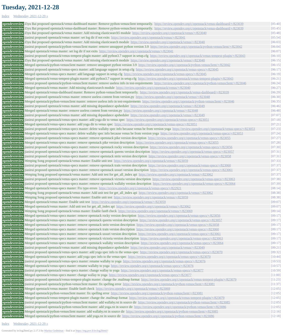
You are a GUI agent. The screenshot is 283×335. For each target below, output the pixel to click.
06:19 (275, 74)
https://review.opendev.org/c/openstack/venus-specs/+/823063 (194, 179)
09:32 (275, 252)
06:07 (275, 51)
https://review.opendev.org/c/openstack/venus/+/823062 (176, 174)
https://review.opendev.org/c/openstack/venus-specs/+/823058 (190, 156)
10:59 (275, 270)
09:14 (275, 211)
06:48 (275, 110)
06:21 (275, 78)
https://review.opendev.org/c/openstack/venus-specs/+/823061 (191, 170)
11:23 (275, 279)
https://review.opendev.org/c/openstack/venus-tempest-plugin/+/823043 (197, 55)
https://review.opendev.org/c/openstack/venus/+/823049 (168, 106)
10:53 (275, 261)
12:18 (275, 316)
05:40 (275, 24)
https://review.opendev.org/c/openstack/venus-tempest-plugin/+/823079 (188, 279)
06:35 (275, 101)
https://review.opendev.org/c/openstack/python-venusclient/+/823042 (196, 46)
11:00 (275, 275)
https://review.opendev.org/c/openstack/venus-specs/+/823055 (189, 138)
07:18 (275, 119)
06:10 (275, 55)
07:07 (275, 115)
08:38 (275, 192)
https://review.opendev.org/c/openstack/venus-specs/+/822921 (140, 188)
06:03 (275, 42)
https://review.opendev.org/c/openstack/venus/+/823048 (173, 97)
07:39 (275, 183)
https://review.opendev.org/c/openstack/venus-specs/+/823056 (191, 147)
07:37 (275, 165)
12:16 (275, 311)
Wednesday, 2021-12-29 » (30, 16)
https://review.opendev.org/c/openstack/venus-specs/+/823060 (189, 165)
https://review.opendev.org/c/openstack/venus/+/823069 (155, 211)
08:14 (275, 188)
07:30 (275, 147)
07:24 (275, 133)
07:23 (275, 129)
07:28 (275, 142)
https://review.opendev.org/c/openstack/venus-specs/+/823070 (181, 252)
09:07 (275, 202)
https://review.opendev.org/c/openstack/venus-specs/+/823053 (213, 129)
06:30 (275, 97)
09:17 (275, 215)
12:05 (275, 288)
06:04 (275, 46)
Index (5, 16)
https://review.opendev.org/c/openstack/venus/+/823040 (169, 33)
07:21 (275, 124)
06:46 (275, 106)
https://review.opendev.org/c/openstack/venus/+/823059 (151, 161)
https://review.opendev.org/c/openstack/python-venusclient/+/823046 (200, 83)
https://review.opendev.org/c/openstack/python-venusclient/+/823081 (169, 284)
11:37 (275, 284)
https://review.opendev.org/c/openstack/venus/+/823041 (148, 37)
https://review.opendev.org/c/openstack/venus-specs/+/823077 (162, 270)
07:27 (275, 138)
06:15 (275, 60)
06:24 (275, 83)
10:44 (275, 256)
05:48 (275, 33)
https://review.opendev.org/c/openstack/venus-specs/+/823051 (168, 119)
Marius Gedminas (54, 330)
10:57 (275, 266)
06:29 (275, 92)
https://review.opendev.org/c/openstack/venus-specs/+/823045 (177, 69)
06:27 (275, 87)
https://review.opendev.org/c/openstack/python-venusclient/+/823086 (180, 307)
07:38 (275, 179)
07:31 (275, 151)
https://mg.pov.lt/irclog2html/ (91, 330)
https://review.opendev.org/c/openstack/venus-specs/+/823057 (192, 151)
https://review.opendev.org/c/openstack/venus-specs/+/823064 (194, 183)
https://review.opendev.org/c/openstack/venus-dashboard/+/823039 (199, 24)
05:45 (275, 28)
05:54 (275, 37)
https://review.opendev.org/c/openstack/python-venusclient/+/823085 (184, 302)
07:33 (275, 161)
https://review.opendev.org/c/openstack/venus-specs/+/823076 (164, 261)
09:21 (275, 247)
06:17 (275, 69)
